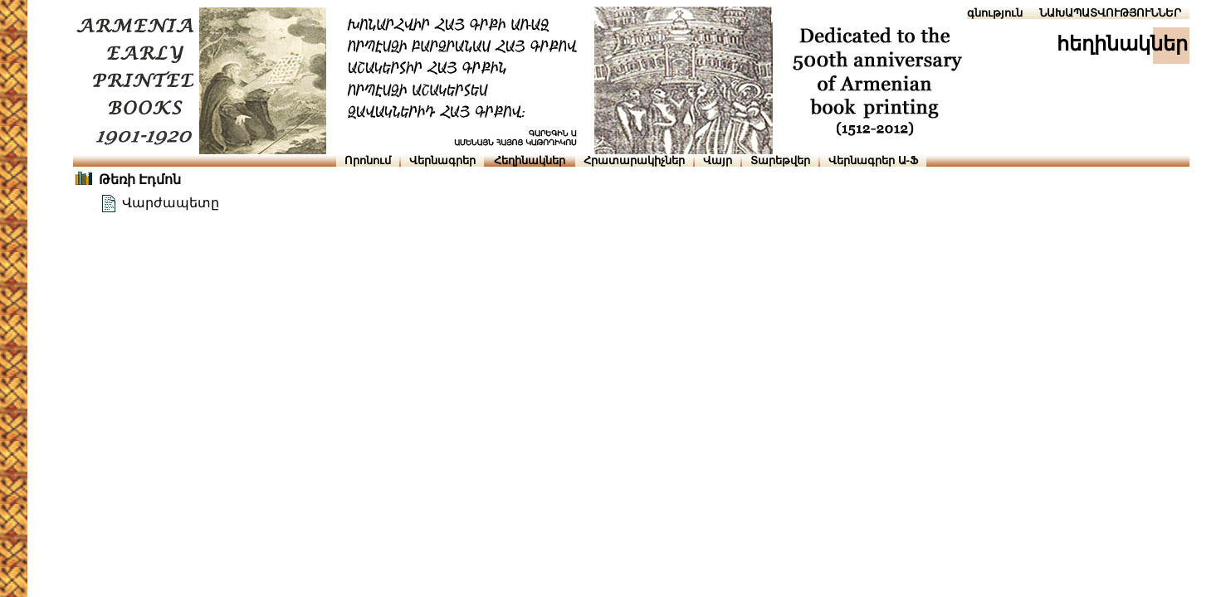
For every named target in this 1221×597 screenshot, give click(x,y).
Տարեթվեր (780, 160)
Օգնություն (991, 13)
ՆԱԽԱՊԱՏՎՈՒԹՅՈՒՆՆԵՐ (1110, 13)
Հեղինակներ (529, 160)
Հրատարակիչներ (634, 160)
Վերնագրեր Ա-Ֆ (873, 160)
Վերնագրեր (442, 160)
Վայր (717, 160)
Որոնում (367, 160)
